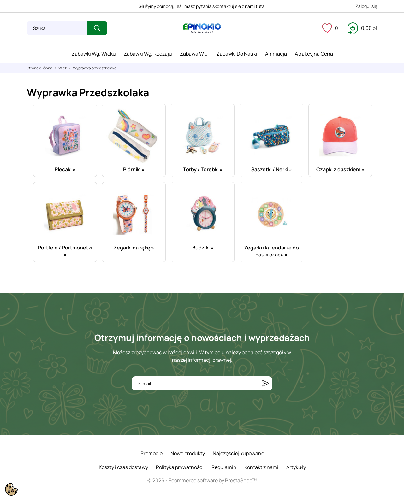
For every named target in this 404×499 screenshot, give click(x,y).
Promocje (151, 453)
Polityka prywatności (180, 467)
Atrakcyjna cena (314, 53)
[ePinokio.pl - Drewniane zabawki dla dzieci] (202, 28)
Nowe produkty (187, 453)
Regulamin (223, 467)
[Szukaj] (57, 28)
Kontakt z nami (261, 467)
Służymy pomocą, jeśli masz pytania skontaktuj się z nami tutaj (202, 6)
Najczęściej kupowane (238, 453)
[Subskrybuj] (265, 383)
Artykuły (296, 467)
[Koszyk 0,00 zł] (362, 28)
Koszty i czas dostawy (123, 467)
